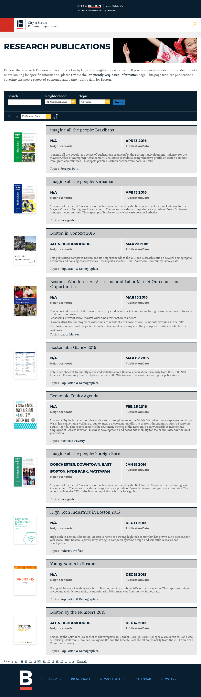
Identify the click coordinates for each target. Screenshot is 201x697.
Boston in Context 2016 (72, 233)
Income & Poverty (72, 440)
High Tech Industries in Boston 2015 (85, 512)
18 (53, 661)
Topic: (84, 96)
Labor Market (69, 334)
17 (49, 661)
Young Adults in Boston (72, 564)
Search (13, 96)
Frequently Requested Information (113, 75)
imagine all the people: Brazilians (82, 130)
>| (73, 661)
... (66, 661)
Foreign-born (69, 168)
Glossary (168, 679)
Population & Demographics (79, 268)
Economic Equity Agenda (74, 396)
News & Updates (112, 679)
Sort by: (13, 116)
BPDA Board (80, 679)
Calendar (143, 679)
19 (57, 661)
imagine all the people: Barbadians (83, 182)
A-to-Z (55, 116)
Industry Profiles (71, 550)
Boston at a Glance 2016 (73, 347)
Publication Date (31, 116)
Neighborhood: (56, 96)
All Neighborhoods (57, 102)
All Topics (86, 102)
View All (82, 661)
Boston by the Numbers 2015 (77, 612)
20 (61, 661)
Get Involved (50, 679)
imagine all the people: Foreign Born (85, 454)
